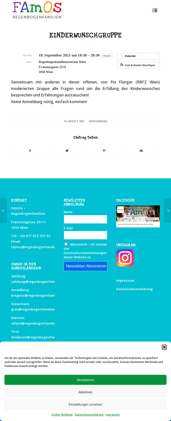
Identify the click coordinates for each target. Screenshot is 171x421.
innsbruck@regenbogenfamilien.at (39, 337)
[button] (164, 347)
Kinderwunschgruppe (85, 35)
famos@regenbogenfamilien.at (37, 247)
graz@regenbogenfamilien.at (35, 309)
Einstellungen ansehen (85, 404)
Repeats (107, 55)
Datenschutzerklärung (89, 415)
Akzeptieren (85, 380)
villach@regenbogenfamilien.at (36, 323)
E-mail (68, 228)
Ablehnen (85, 392)
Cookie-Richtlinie (62, 415)
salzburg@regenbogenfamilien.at (38, 281)
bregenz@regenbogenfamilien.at (38, 295)
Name (68, 212)
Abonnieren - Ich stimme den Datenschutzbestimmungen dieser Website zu (85, 250)
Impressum (113, 415)
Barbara (101, 121)
